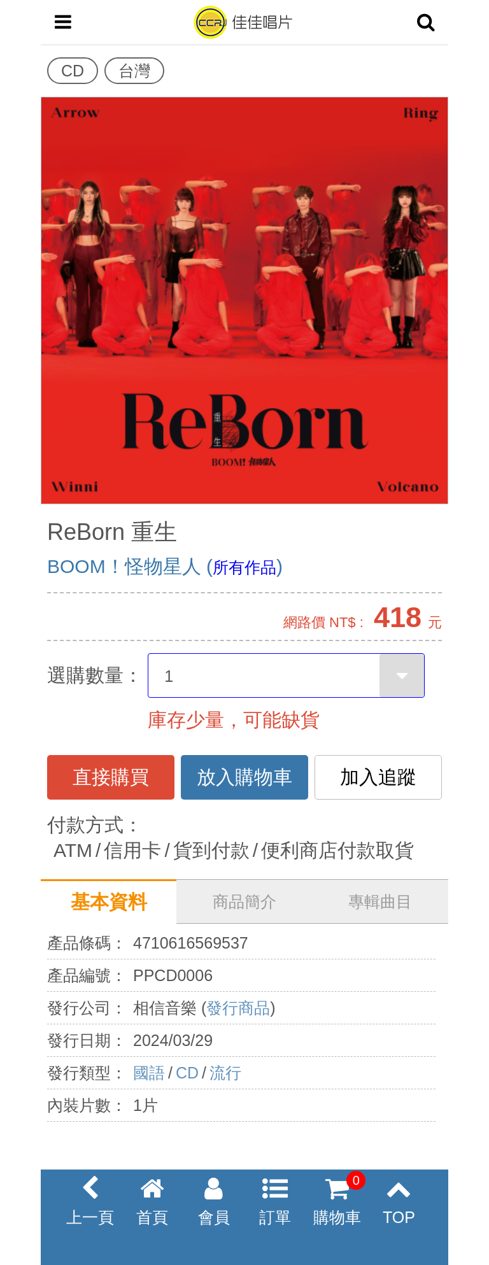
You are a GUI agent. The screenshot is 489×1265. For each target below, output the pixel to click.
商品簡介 (244, 901)
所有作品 (244, 567)
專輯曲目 (380, 901)
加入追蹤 (378, 777)
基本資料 (109, 901)
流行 (225, 1073)
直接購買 (111, 777)
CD (187, 1073)
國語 (149, 1073)
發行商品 (238, 1008)
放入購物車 (244, 777)
